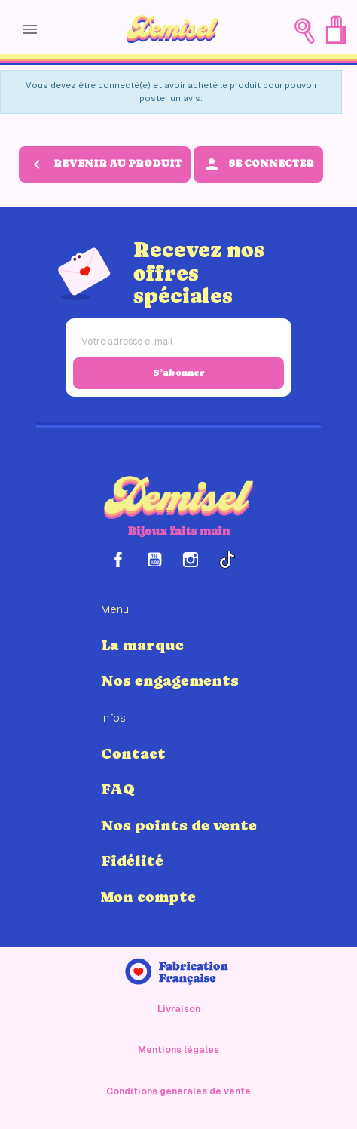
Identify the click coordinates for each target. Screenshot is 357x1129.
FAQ (118, 789)
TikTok (226, 559)
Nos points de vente (179, 825)
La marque (142, 645)
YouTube (154, 559)
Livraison (178, 1009)
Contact (133, 753)
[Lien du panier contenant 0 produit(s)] (335, 29)
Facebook (118, 559)
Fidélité (132, 860)
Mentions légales (178, 1050)
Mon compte (148, 896)
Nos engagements (170, 680)
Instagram (190, 559)
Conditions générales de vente (178, 1091)
